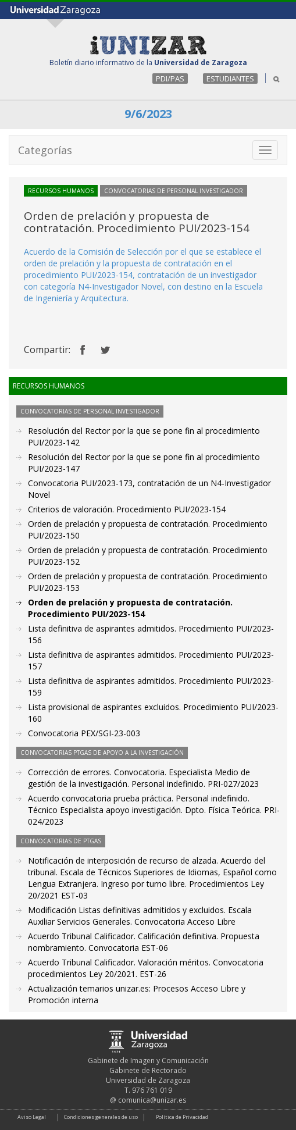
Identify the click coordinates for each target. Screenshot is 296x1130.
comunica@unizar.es (152, 1100)
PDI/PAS (170, 78)
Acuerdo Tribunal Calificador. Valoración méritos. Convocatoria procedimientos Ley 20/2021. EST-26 (145, 968)
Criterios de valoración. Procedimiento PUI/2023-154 (127, 509)
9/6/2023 (148, 114)
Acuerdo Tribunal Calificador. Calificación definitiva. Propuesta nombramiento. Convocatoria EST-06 (143, 942)
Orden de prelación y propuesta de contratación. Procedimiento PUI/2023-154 (130, 608)
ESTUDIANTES (230, 78)
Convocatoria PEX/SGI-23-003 (84, 733)
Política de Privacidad (182, 1117)
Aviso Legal (31, 1117)
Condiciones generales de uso (101, 1117)
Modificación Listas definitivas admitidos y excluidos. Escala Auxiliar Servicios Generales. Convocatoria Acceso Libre (140, 915)
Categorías (45, 150)
